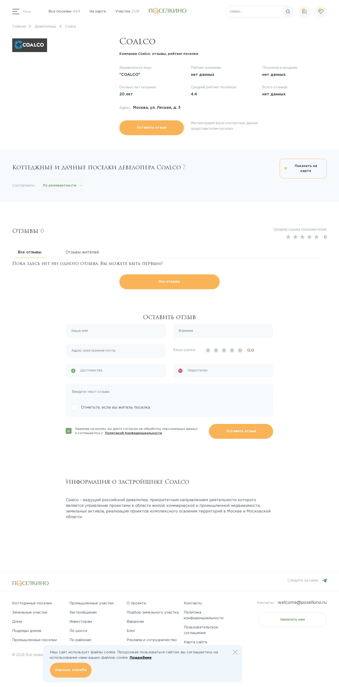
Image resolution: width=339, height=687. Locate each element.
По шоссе (78, 630)
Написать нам (292, 619)
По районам (80, 640)
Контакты (193, 603)
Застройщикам (83, 612)
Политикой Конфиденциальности (133, 433)
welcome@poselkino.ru (302, 603)
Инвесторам (80, 621)
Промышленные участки (91, 603)
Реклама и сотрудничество (152, 640)
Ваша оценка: (184, 350)
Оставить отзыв (151, 127)
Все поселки (64, 11)
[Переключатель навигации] (21, 11)
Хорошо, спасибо (71, 670)
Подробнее (141, 657)
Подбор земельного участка (153, 612)
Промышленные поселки (34, 640)
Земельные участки (29, 612)
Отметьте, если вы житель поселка (115, 407)
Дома (17, 621)
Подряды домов (26, 630)
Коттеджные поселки (32, 603)
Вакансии (135, 621)
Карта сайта (195, 642)
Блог (131, 630)
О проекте (136, 603)
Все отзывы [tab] (29, 252)
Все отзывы (169, 281)
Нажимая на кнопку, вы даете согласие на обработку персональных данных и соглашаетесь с (136, 431)
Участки (127, 11)
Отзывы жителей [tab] (82, 252)
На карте (97, 11)
